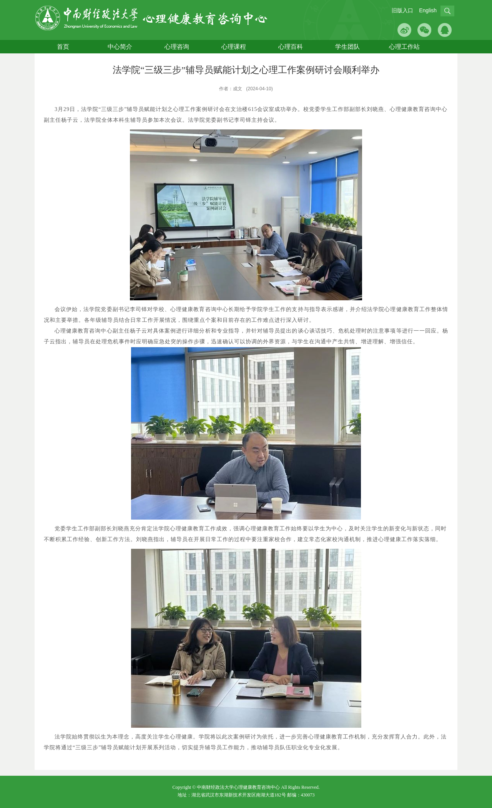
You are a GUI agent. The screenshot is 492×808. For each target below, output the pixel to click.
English (428, 10)
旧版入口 (402, 10)
